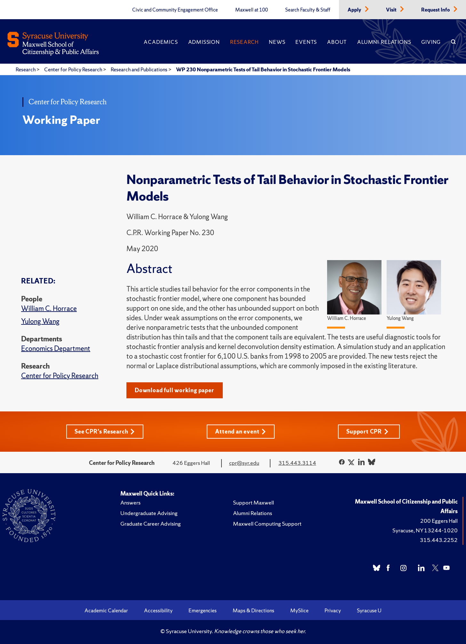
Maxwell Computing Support (267, 523)
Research (244, 41)
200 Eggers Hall (439, 520)
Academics (161, 41)
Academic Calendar (106, 610)
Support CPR (367, 431)
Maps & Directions (253, 610)
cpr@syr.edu (244, 462)
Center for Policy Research (73, 69)
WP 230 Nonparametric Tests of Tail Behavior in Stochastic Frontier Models (263, 69)
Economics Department (55, 348)
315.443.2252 (439, 540)
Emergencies (203, 610)
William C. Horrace (49, 308)
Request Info (436, 10)
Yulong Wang (40, 321)
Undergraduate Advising (149, 513)
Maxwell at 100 (251, 10)
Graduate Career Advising (150, 523)
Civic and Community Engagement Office (175, 10)
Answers (130, 502)
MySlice (299, 610)
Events (306, 41)
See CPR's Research (105, 431)
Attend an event (240, 431)
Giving (431, 41)
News (277, 41)
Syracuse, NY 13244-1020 (425, 530)
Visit (392, 10)
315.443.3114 (297, 462)
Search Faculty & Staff (307, 10)
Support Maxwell (253, 502)
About (337, 41)
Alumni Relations (384, 41)
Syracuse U (369, 610)
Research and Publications (139, 69)
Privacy (333, 610)
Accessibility (158, 610)
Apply (355, 10)
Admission (204, 41)
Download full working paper (174, 390)
